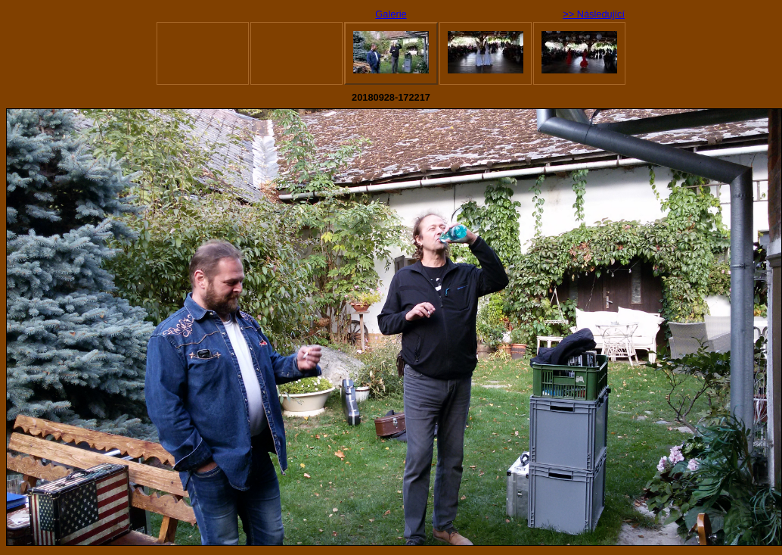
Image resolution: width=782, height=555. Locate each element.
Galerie (390, 14)
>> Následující (594, 14)
